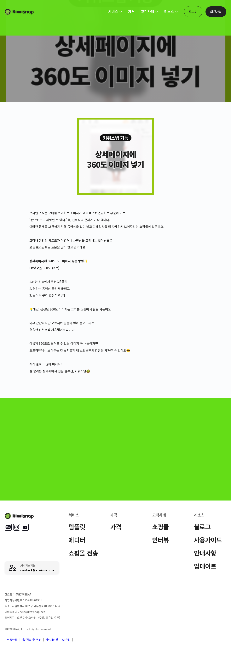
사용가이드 (208, 539)
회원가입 (216, 11)
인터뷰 (160, 539)
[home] (19, 12)
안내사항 (205, 552)
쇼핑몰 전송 (83, 552)
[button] (115, 11)
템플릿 (76, 526)
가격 (115, 526)
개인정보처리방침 (31, 639)
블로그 (202, 526)
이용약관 (12, 639)
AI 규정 (66, 639)
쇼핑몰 (160, 526)
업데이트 (205, 566)
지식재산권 (51, 639)
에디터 (76, 539)
